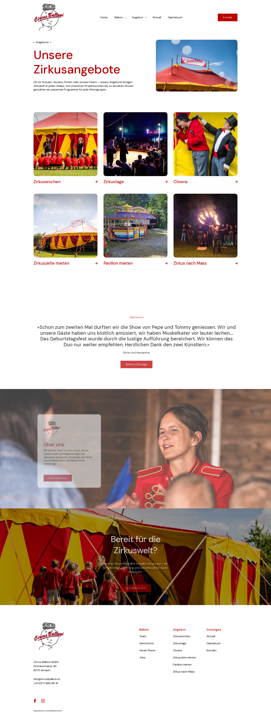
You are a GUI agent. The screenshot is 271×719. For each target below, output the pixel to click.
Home (104, 17)
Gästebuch (175, 17)
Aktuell (156, 17)
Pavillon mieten (182, 664)
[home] (49, 17)
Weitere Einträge (136, 369)
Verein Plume (147, 650)
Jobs (142, 657)
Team (142, 636)
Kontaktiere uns (135, 594)
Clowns (177, 650)
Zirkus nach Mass (184, 671)
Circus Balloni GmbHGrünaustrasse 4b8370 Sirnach (46, 666)
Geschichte (146, 643)
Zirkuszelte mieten (184, 657)
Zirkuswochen (181, 636)
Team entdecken (58, 479)
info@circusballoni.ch (47, 679)
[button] (119, 17)
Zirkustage (179, 643)
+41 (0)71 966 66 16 (46, 683)
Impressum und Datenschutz (48, 710)
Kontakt (227, 17)
